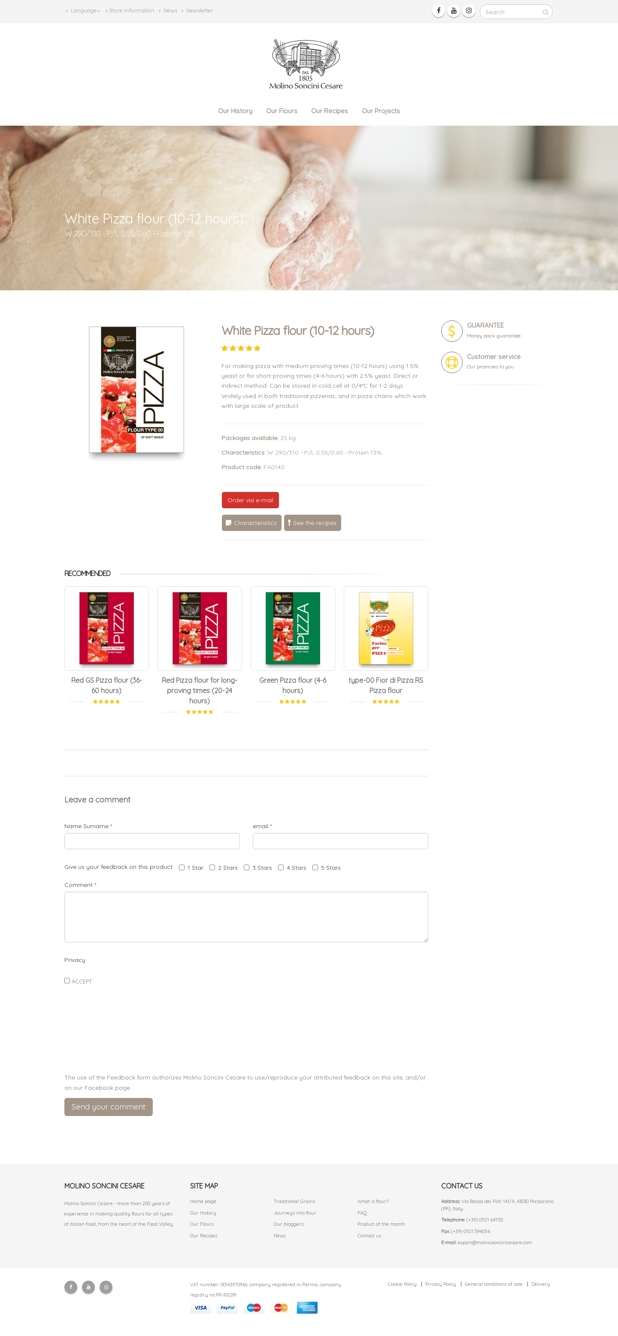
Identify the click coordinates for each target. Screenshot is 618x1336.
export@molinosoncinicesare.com (495, 1242)
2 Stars (223, 868)
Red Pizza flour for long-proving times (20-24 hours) (199, 690)
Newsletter (197, 10)
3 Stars (258, 868)
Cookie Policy (402, 1284)
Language (83, 10)
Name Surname (88, 826)
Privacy (74, 960)
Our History (235, 111)
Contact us (369, 1236)
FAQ (362, 1213)
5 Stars (326, 868)
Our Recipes (329, 111)
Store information (130, 10)
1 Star (191, 868)
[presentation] (246, 1046)
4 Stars (292, 868)
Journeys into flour (295, 1213)
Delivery (540, 1284)
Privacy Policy (440, 1284)
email (262, 826)
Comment (80, 885)
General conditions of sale (494, 1284)
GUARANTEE (485, 325)
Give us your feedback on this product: (120, 867)
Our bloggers (288, 1224)
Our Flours (281, 111)
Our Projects (381, 111)
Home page (203, 1201)
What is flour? (372, 1201)
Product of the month (381, 1224)
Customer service (494, 357)
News (168, 10)
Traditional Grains (294, 1201)
